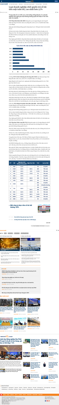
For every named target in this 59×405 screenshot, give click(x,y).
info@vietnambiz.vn (7, 402)
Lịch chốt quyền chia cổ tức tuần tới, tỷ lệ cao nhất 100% (10, 256)
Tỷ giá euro (25, 387)
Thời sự (3, 279)
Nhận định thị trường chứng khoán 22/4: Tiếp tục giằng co (53, 354)
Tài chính (50, 369)
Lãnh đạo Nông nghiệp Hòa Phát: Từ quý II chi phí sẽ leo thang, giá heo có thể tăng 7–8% (30, 258)
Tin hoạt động (39, 4)
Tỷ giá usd (16, 387)
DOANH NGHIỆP (35, 394)
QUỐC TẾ (16, 394)
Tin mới (4, 269)
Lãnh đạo (21, 4)
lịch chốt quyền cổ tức (24, 233)
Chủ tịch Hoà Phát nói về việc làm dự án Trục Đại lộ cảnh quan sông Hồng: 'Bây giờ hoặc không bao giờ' (13, 370)
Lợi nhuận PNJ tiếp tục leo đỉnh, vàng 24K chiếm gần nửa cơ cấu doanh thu (30, 249)
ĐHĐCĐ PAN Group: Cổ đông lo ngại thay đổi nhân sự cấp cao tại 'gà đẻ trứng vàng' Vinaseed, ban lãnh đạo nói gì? (30, 262)
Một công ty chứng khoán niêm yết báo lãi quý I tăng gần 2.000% (15, 292)
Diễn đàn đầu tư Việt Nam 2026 (39, 389)
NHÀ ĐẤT (24, 394)
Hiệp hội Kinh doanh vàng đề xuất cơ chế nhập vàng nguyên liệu (35, 376)
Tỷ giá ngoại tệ (11, 387)
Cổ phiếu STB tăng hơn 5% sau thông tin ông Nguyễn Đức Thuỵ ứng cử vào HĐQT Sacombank (53, 365)
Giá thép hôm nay (4, 389)
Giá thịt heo (16, 389)
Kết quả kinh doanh (13, 4)
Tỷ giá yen (20, 387)
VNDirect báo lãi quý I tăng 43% (33, 326)
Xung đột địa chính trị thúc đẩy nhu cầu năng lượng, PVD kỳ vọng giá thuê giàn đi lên (30, 255)
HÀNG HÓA (12, 394)
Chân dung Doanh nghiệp (29, 4)
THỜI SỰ (4, 394)
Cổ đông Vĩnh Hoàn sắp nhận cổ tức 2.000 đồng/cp (25, 219)
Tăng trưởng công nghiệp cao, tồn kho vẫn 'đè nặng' (13, 277)
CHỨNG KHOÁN (29, 394)
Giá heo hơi (30, 387)
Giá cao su (24, 389)
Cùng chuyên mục (26, 236)
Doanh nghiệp (4, 4)
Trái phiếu (45, 4)
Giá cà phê (34, 387)
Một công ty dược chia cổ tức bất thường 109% (21, 206)
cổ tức (5, 233)
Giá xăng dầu (53, 387)
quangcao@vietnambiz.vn (51, 398)
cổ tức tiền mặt (16, 233)
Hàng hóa (29, 314)
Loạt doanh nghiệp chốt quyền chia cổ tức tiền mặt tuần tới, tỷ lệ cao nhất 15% (10, 262)
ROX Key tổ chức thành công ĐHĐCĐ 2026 (29, 252)
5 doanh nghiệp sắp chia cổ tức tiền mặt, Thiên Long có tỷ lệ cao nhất (9, 253)
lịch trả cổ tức (10, 233)
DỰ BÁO (8, 394)
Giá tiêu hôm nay (40, 387)
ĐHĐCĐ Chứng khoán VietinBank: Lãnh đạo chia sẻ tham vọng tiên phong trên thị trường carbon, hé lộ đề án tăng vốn (19, 271)
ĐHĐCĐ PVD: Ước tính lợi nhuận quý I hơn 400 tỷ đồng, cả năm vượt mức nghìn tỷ (6, 328)
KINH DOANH (40, 394)
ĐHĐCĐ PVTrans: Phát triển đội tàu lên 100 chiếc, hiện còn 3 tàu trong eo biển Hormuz (20, 328)
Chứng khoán (29, 328)
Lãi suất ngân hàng (47, 387)
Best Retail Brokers (30, 389)
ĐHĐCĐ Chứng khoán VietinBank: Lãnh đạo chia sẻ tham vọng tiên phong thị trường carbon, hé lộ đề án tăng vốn (53, 342)
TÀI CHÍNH (20, 394)
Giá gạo (20, 389)
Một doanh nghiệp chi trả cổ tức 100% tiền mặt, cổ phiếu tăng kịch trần (10, 259)
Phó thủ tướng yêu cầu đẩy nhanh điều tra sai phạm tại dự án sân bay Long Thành (19, 287)
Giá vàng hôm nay (5, 387)
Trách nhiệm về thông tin (6, 403)
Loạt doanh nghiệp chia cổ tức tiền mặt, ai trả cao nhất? (9, 249)
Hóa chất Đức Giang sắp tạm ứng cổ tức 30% (23, 217)
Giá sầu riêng (10, 389)
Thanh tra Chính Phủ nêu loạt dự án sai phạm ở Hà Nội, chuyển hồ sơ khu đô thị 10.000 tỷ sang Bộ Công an (6, 309)
